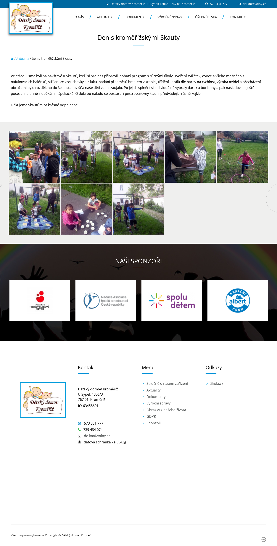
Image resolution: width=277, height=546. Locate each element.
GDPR (151, 416)
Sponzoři (154, 423)
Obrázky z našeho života (166, 409)
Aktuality (105, 17)
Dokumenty (135, 17)
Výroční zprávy (170, 17)
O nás (79, 17)
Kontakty (238, 17)
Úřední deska (206, 17)
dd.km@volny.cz (254, 4)
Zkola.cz (216, 383)
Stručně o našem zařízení (167, 383)
